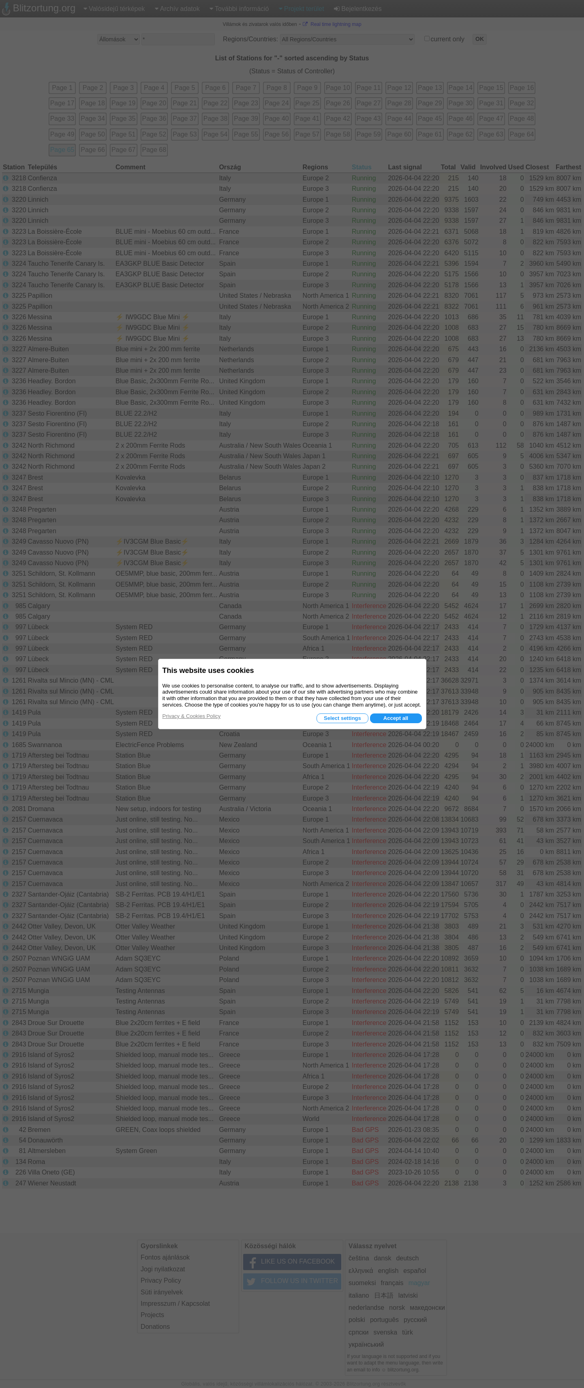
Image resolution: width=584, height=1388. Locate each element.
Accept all (395, 718)
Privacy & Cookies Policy (192, 716)
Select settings (342, 718)
